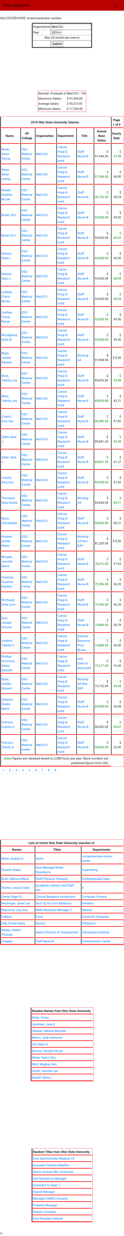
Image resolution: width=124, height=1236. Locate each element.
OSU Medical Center (27, 154)
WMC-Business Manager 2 (54, 910)
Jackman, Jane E (43, 1024)
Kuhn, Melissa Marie (15, 879)
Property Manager (45, 1205)
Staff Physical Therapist (52, 879)
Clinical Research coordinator (56, 897)
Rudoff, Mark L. (42, 1077)
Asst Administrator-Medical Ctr (54, 1158)
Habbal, (7, 917)
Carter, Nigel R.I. (12, 897)
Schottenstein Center (96, 941)
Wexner (87, 910)
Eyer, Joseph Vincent (7, 622)
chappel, (7, 941)
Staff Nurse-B (45, 941)
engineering (90, 870)
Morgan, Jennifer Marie (7, 561)
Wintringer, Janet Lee (16, 903)
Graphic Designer (44, 1212)
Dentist (40, 923)
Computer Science (94, 897)
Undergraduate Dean (96, 879)
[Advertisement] (62, 67)
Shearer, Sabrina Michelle (49, 1031)
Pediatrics (89, 923)
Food (39, 917)
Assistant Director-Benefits (51, 1165)
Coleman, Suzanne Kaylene (8, 582)
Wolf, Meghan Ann (44, 1064)
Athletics (88, 903)
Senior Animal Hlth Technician (53, 1172)
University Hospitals (95, 917)
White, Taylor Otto (44, 1057)
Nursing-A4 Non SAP (83, 541)
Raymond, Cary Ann (15, 910)
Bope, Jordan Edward (7, 357)
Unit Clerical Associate (84, 663)
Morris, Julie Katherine (47, 1037)
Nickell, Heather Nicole (7, 194)
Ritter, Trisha (40, 1017)
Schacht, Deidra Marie (7, 704)
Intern (40, 858)
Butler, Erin (9, 215)
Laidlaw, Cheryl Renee (7, 296)
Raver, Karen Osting (6, 154)
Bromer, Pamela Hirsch (47, 1051)
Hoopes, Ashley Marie (7, 541)
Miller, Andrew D (12, 858)
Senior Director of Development (57, 932)
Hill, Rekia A (40, 1044)
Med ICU (42, 154)
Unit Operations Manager (50, 1178)
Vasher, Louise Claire (16, 888)
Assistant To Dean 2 (46, 1185)
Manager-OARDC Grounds (50, 1198)
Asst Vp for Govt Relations (54, 903)
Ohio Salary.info (16, 5)
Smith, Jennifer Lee (45, 1071)
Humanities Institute (96, 932)
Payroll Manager (44, 1192)
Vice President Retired (48, 1218)
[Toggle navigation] (115, 5)
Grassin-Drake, (11, 870)
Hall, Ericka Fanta (13, 923)
